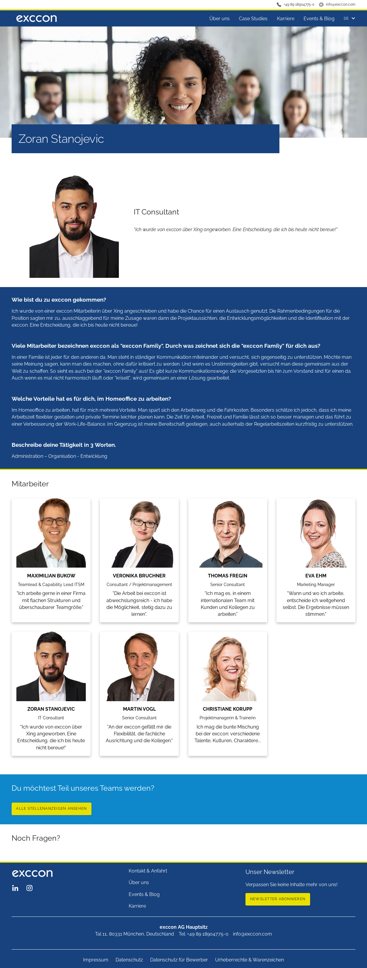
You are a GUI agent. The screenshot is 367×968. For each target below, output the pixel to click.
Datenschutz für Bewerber (179, 960)
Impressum (95, 960)
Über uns (219, 18)
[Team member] (51, 556)
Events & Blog (319, 18)
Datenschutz (129, 960)
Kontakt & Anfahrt (148, 871)
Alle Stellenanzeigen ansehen (51, 808)
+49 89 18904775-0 (299, 4)
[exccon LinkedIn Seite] (15, 888)
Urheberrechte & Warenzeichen (249, 960)
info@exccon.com (340, 4)
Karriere (285, 18)
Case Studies (253, 18)
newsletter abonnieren (277, 899)
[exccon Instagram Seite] (29, 888)
